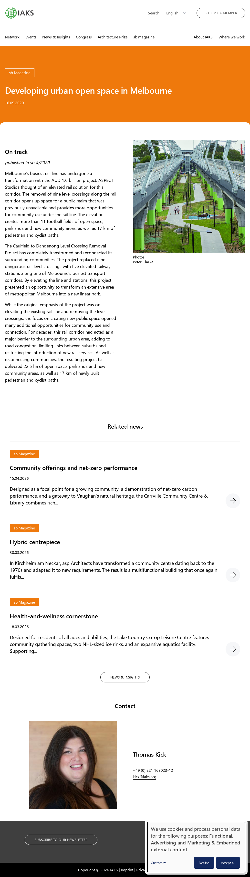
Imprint (127, 869)
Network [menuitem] (12, 36)
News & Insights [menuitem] (56, 36)
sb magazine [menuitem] (144, 36)
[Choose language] (178, 13)
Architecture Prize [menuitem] (112, 36)
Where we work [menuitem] (232, 36)
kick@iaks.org (144, 776)
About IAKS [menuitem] (203, 36)
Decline (204, 862)
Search (153, 12)
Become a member (221, 13)
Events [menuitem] (30, 36)
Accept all (228, 862)
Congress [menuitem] (84, 36)
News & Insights (125, 677)
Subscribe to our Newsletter (61, 839)
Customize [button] (159, 862)
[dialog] (196, 847)
